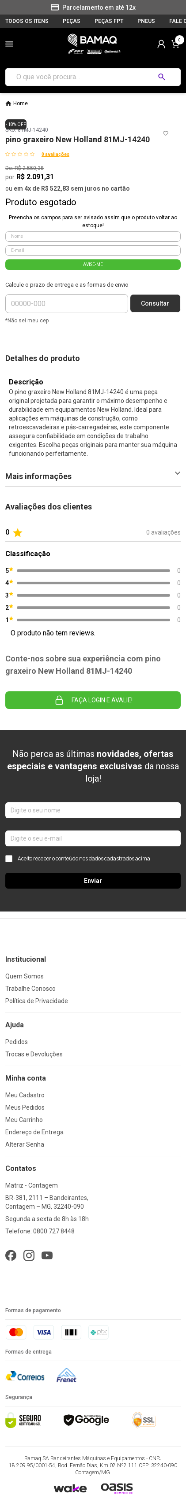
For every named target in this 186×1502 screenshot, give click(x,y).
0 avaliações (55, 154)
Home (20, 103)
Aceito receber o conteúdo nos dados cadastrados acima (77, 858)
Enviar (93, 880)
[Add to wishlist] (166, 133)
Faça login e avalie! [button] (93, 700)
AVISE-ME (93, 264)
